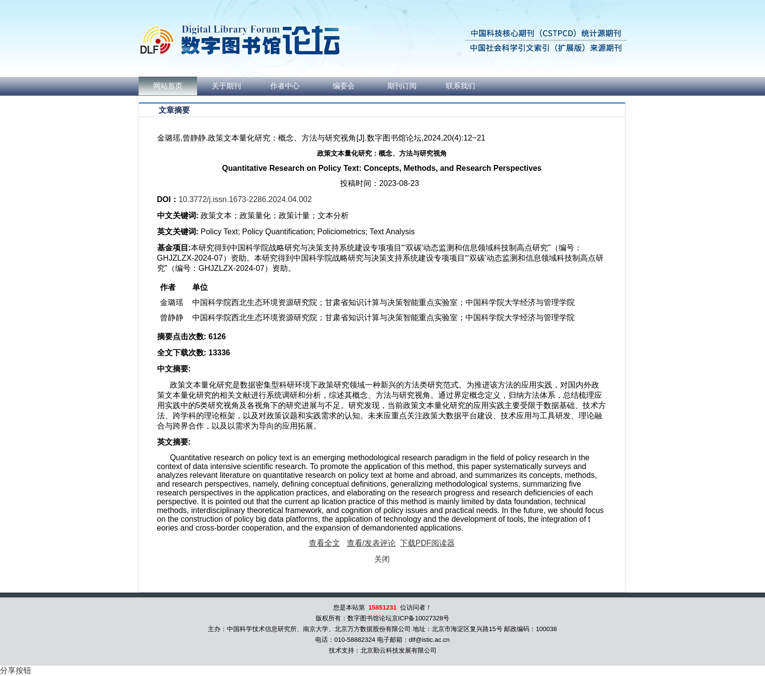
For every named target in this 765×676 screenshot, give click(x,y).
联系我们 (460, 86)
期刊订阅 (402, 86)
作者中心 (285, 86)
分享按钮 (15, 670)
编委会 (344, 86)
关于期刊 (226, 86)
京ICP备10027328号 (421, 618)
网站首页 (167, 86)
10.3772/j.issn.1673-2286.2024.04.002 (245, 199)
